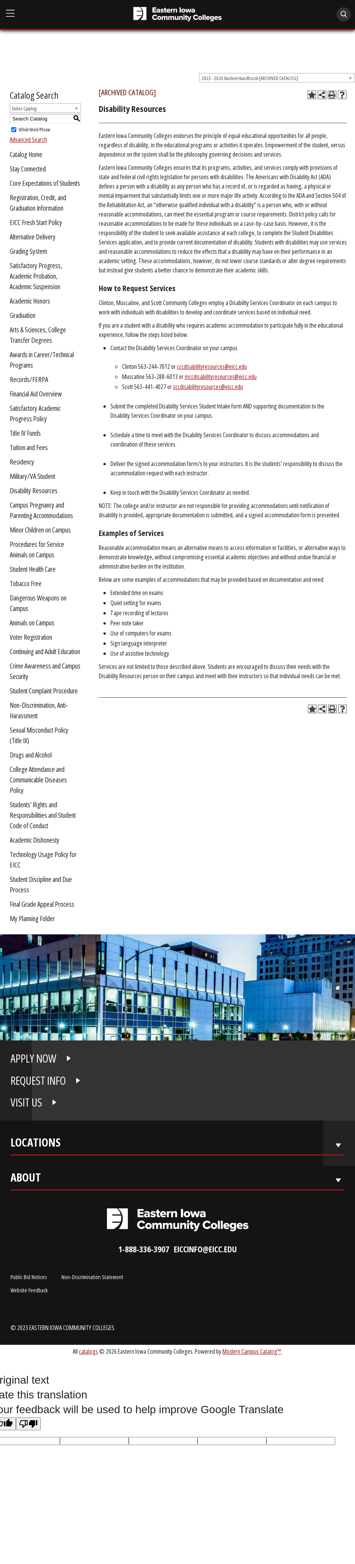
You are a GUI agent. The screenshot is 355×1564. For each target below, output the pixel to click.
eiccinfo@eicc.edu (205, 1249)
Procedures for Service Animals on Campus (37, 549)
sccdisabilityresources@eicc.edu (208, 386)
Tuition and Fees (29, 447)
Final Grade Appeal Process (42, 904)
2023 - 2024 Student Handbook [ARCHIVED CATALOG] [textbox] (249, 78)
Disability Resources (34, 490)
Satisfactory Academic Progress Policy (35, 413)
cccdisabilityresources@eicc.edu (212, 366)
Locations (35, 1144)
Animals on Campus (32, 622)
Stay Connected (28, 168)
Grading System (28, 251)
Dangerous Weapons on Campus (38, 603)
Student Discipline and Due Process (41, 884)
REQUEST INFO (38, 1080)
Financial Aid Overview (36, 393)
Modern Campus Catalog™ (251, 1351)
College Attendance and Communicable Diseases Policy (38, 780)
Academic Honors (30, 300)
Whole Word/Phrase (34, 129)
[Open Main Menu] (10, 14)
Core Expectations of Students (45, 183)
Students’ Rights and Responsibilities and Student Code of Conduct (43, 815)
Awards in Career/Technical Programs (42, 360)
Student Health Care (33, 569)
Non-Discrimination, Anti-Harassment (39, 710)
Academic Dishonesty (34, 840)
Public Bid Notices (28, 1277)
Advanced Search (28, 139)
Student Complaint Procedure (44, 690)
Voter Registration (31, 637)
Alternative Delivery (33, 236)
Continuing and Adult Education (45, 651)
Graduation (22, 315)
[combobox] (277, 77)
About (25, 1179)
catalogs (88, 1351)
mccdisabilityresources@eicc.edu (221, 376)
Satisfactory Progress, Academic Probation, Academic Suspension (36, 276)
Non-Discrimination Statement (92, 1277)
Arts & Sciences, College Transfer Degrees (38, 335)
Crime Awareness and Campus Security (45, 671)
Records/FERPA (29, 379)
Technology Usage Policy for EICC (43, 859)
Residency (22, 461)
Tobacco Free (26, 583)
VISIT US (26, 1102)
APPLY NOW (33, 1058)
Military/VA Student (32, 476)
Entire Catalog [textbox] (24, 108)
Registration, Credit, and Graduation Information (38, 203)
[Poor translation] (28, 1423)
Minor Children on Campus (40, 529)
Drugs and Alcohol (31, 754)
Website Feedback (29, 1290)
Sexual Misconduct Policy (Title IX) (39, 735)
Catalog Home (26, 154)
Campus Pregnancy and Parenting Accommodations (41, 510)
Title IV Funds (25, 433)
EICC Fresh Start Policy (36, 222)
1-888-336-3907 (143, 1249)
